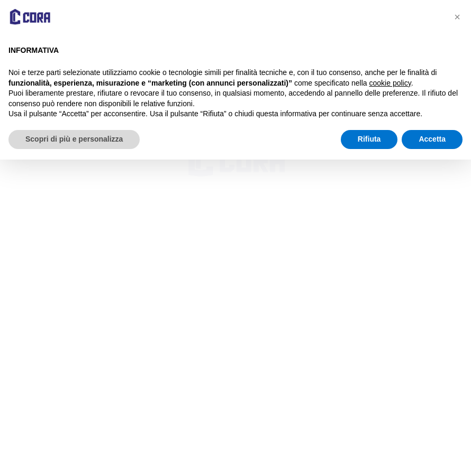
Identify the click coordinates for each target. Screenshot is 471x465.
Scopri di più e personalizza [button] (74, 139)
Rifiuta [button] (369, 139)
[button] (457, 16)
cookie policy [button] (390, 83)
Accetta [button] (432, 139)
